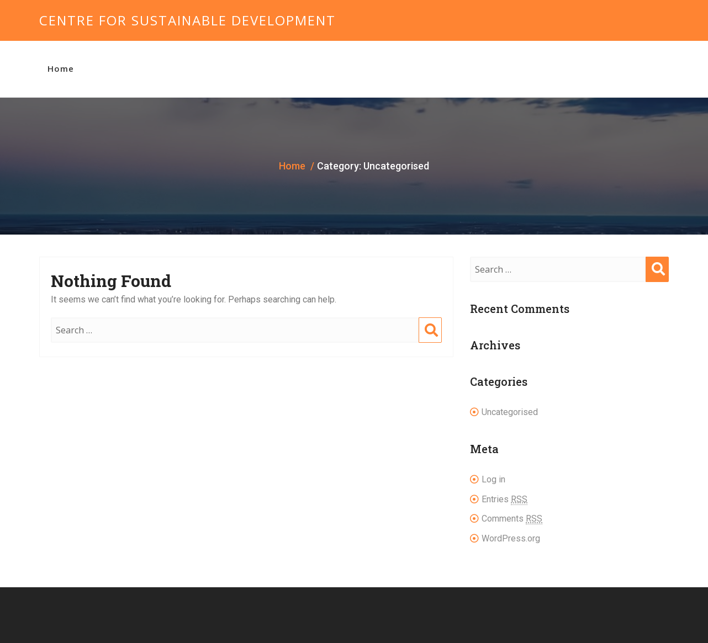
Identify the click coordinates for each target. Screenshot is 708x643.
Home (60, 68)
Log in (493, 479)
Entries (504, 499)
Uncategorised (510, 412)
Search (430, 341)
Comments (512, 518)
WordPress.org (511, 538)
